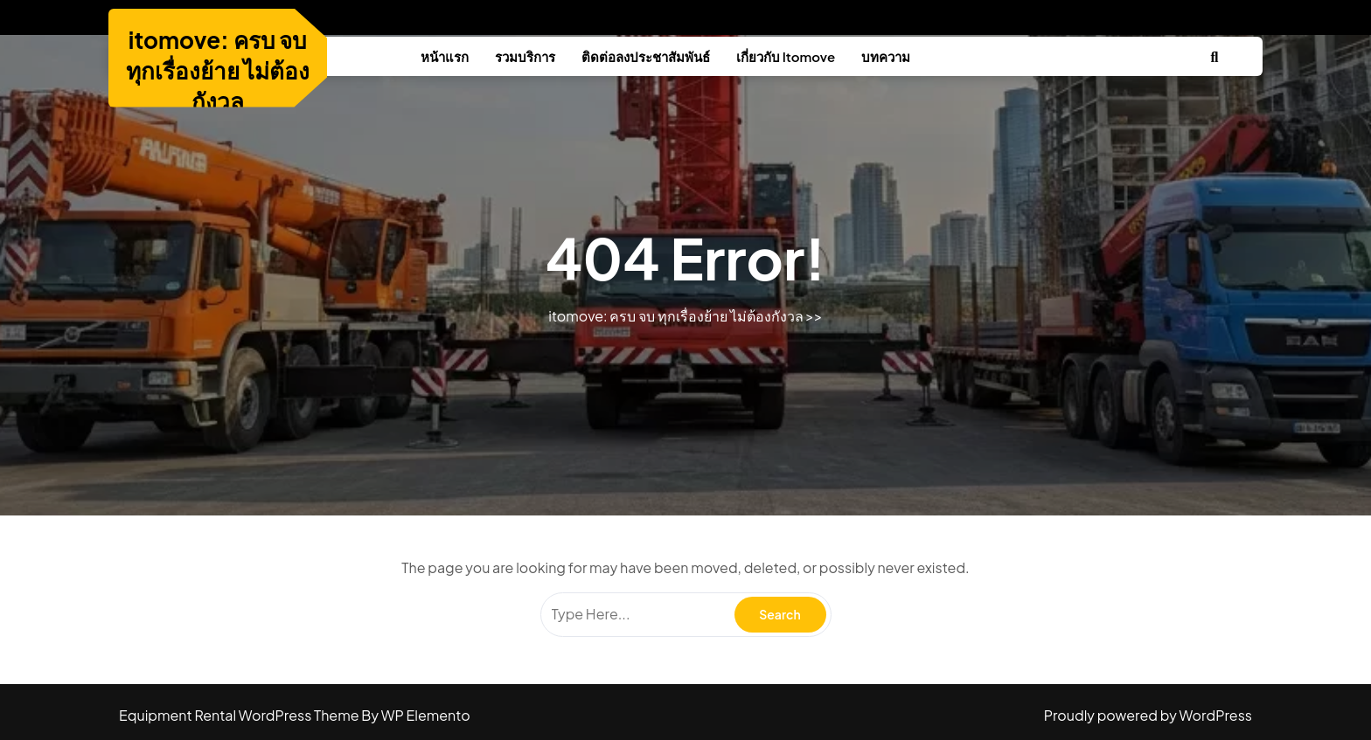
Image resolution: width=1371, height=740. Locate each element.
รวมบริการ (525, 56)
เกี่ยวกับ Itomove (785, 56)
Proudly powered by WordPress (1148, 715)
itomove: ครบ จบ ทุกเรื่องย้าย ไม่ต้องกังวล (218, 70)
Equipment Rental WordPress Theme (240, 715)
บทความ (885, 56)
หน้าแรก (445, 56)
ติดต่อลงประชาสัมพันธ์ (645, 56)
